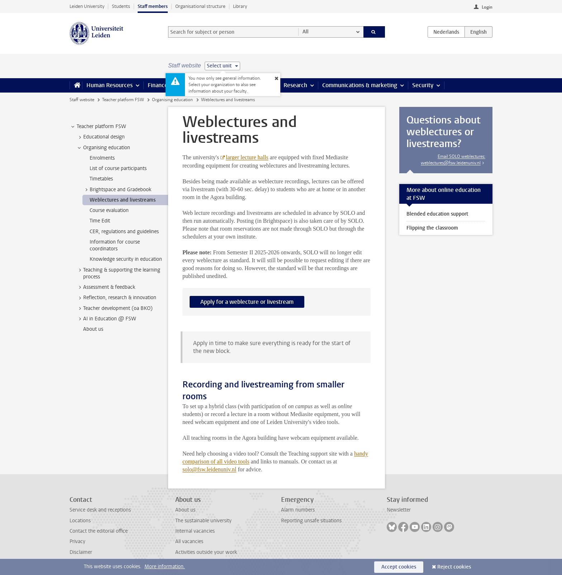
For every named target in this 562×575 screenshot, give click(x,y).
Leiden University (87, 6)
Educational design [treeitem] (100, 137)
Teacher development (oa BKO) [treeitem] (114, 308)
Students (121, 6)
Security (422, 85)
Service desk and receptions (100, 509)
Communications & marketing (359, 85)
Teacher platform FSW (123, 100)
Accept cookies (398, 567)
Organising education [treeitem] (103, 147)
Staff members (153, 6)
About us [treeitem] (93, 329)
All (306, 31)
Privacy (77, 541)
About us (185, 509)
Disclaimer (81, 552)
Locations (80, 520)
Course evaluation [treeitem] (109, 210)
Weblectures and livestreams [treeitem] (123, 200)
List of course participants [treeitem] (118, 168)
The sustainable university (203, 520)
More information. (164, 566)
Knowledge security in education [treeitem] (126, 259)
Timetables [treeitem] (101, 178)
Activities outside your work (206, 552)
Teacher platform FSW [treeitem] (98, 126)
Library (240, 6)
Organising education (172, 100)
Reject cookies (454, 567)
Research (295, 85)
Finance (158, 85)
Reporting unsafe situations (311, 520)
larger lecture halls (247, 157)
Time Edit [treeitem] (100, 220)
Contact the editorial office (99, 531)
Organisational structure (200, 6)
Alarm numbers (298, 509)
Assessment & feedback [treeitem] (105, 287)
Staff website (82, 100)
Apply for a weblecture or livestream (247, 302)
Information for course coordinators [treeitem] (115, 245)
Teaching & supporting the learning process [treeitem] (118, 273)
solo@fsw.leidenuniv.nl (209, 469)
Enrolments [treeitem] (102, 158)
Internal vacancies (195, 531)
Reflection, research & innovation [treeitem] (116, 297)
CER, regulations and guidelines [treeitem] (124, 231)
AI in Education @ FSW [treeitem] (106, 318)
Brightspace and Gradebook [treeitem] (117, 189)
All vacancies (189, 541)
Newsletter (399, 509)
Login (487, 7)
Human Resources (109, 85)
